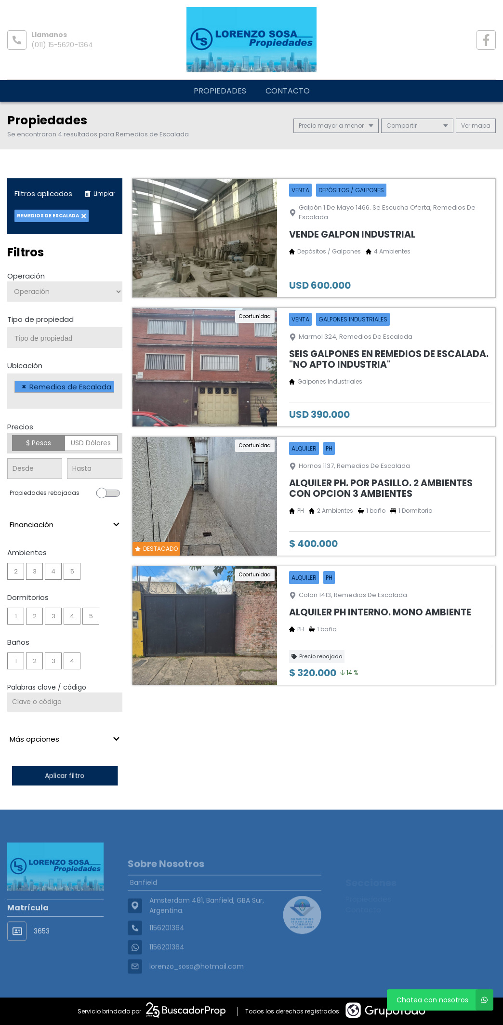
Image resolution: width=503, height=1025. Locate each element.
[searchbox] (68, 338)
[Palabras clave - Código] (64, 702)
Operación (26, 276)
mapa (475, 125)
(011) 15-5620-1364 (62, 45)
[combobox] (64, 337)
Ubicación (24, 365)
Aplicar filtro (64, 775)
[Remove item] (24, 386)
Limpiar (99, 193)
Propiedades (220, 90)
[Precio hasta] (94, 468)
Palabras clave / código (46, 687)
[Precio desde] (34, 468)
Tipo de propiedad (40, 319)
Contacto (287, 90)
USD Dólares (91, 443)
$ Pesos (38, 443)
